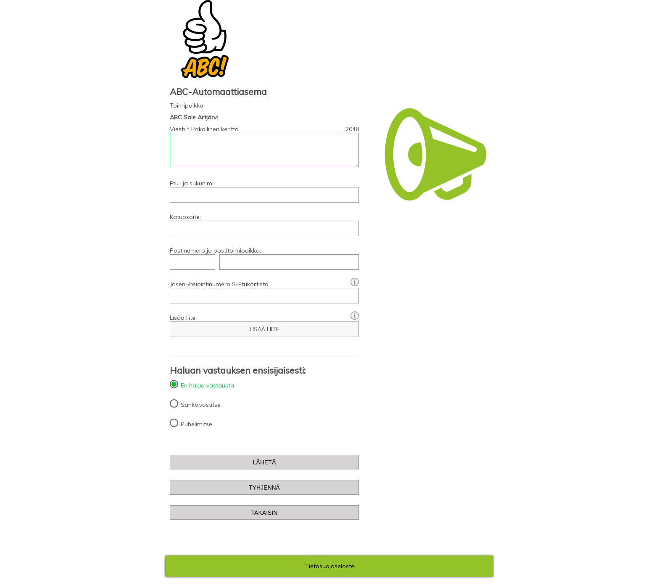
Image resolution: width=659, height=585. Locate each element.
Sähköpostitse (201, 404)
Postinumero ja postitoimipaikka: (215, 250)
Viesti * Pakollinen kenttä (204, 129)
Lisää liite (264, 317)
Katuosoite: (185, 217)
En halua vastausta (207, 385)
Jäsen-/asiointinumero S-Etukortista (264, 284)
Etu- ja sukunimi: (192, 183)
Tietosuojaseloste (329, 566)
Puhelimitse (196, 424)
